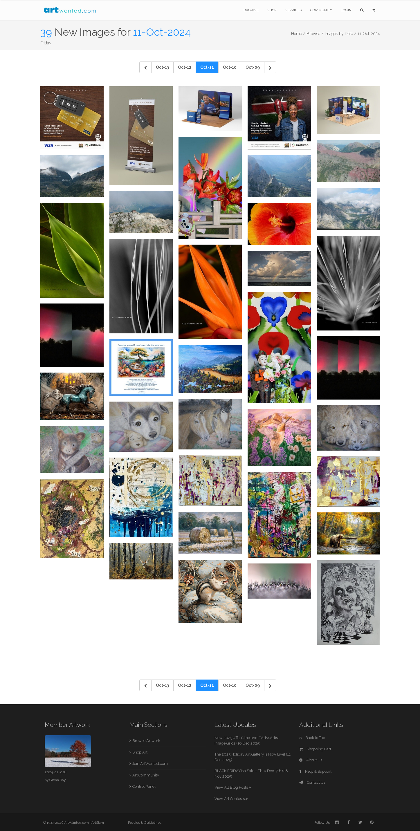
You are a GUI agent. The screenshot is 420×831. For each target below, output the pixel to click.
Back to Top (312, 738)
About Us (310, 760)
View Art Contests (231, 798)
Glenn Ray (57, 780)
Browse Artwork (146, 740)
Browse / (315, 33)
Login (346, 10)
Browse (251, 10)
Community (321, 10)
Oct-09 (253, 67)
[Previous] (145, 67)
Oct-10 (230, 67)
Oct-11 (207, 67)
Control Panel (144, 786)
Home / (298, 33)
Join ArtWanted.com (150, 763)
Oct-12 (184, 67)
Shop (272, 10)
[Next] (270, 67)
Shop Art (139, 752)
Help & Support (315, 771)
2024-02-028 (55, 772)
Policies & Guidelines (144, 823)
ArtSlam (97, 823)
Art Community (145, 775)
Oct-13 (162, 67)
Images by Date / (340, 33)
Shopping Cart (315, 749)
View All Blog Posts (232, 787)
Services (293, 10)
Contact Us (312, 782)
